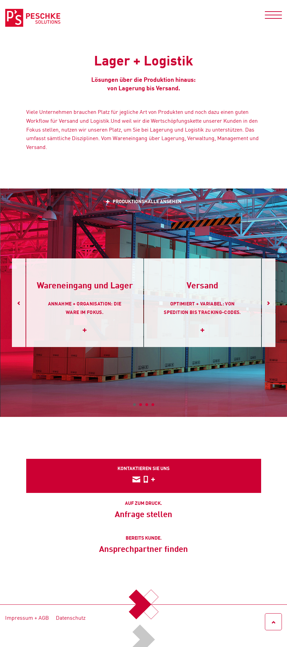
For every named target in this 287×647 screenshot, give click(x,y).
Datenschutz (70, 617)
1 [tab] (134, 404)
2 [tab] (140, 404)
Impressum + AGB (27, 617)
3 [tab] (146, 404)
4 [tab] (153, 404)
